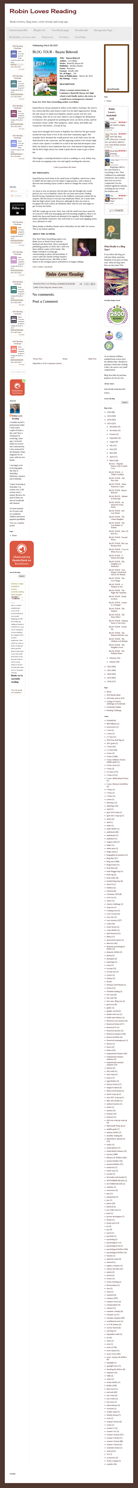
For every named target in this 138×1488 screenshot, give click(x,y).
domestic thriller (113, 952)
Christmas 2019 (113, 894)
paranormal (111, 1197)
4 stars (109, 753)
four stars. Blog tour (114, 1001)
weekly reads (112, 1412)
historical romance (114, 1034)
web (34, 267)
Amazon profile (18, 30)
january (109, 1068)
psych (109, 1233)
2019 (109, 678)
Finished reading (113, 991)
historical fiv (111, 1027)
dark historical (112, 933)
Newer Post (37, 359)
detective (110, 943)
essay (109, 965)
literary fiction (112, 1084)
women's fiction (113, 1435)
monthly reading (113, 1136)
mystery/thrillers (113, 1164)
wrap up (110, 1451)
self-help (110, 1331)
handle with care (113, 1014)
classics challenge (113, 904)
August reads (112, 842)
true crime (110, 1395)
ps (107, 1226)
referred (110, 1262)
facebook (48, 267)
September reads (113, 1334)
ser (108, 1338)
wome (109, 1425)
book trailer (111, 878)
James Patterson (115, 156)
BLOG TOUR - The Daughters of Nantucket (116, 564)
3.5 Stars (110, 750)
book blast (111, 868)
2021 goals (111, 743)
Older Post (92, 359)
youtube (110, 1464)
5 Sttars (109, 796)
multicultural (112, 1148)
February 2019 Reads (115, 985)
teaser (109, 1379)
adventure (110, 803)
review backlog (112, 1282)
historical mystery (114, 1031)
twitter (40, 267)
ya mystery (111, 1458)
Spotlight (110, 1363)
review (109, 1279)
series (61, 287)
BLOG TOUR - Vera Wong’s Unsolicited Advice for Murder (117, 572)
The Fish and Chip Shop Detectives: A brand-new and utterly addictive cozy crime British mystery (115, 139)
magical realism (113, 1088)
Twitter (64, 37)
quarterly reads (112, 1259)
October (113, 434)
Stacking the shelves (114, 1369)
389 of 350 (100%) (16, 126)
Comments (16, 196)
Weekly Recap (112, 1415)
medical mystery (113, 1104)
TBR (108, 1376)
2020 (109, 674)
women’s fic (111, 1431)
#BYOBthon (111, 724)
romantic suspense (114, 1318)
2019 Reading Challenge (17, 313)
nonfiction (111, 1167)
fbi (108, 982)
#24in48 (110, 720)
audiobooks (111, 835)
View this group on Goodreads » (16, 691)
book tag (110, 875)
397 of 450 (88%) (16, 156)
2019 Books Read (113, 695)
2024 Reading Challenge (17, 107)
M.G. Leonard (110, 203)
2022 (109, 667)
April (112, 457)
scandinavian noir (113, 1321)
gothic (109, 1008)
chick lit (110, 884)
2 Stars (109, 734)
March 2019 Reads (114, 1091)
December (114, 427)
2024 (109, 420)
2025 (109, 416)
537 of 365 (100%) (16, 332)
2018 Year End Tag (114, 740)
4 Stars (41, 287)
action (109, 799)
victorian (110, 1409)
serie (108, 1344)
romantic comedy (113, 1311)
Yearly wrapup (112, 1461)
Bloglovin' (40, 30)
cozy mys (110, 917)
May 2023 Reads (113, 1101)
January (113, 662)
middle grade (112, 1129)
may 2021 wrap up (114, 1097)
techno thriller (112, 1382)
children (110, 888)
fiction (109, 988)
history (109, 1044)
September (114, 438)
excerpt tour (111, 972)
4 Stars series (112, 765)
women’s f (111, 1428)
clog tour (110, 907)
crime (109, 924)
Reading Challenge (114, 710)
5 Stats (109, 793)
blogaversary (112, 865)
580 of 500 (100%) (16, 272)
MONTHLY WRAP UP (116, 1139)
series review (112, 1354)
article (109, 819)
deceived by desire (114, 940)
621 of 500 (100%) (16, 302)
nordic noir (111, 1171)
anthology (110, 806)
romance (55, 287)
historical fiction (113, 1024)
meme (109, 1107)
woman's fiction (113, 1422)
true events (111, 1399)
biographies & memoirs (116, 855)
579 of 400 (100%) (16, 243)
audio (109, 825)
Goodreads (81, 30)
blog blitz (110, 858)
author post (111, 848)
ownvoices (111, 1190)
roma (109, 1292)
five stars (110, 995)
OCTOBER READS (114, 1184)
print (108, 1213)
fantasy (109, 978)
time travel (111, 1389)
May (112, 453)
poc (108, 1200)
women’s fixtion (113, 1444)
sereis (109, 1341)
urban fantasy (112, 1405)
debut (109, 937)
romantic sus (111, 1315)
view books (21, 69)
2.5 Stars (110, 737)
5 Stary (109, 790)
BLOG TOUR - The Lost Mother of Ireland (116, 525)
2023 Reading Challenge (17, 137)
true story (110, 1402)
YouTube (80, 37)
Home (65, 359)
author (109, 845)
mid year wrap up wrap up (117, 1120)
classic (109, 901)
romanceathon (112, 1305)
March (112, 460)
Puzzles (110, 1256)
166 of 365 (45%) (16, 67)
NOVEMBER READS (115, 1181)
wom (108, 1418)
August (113, 442)
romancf (110, 1308)
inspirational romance (115, 1053)
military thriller (112, 1132)
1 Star (109, 730)
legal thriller (111, 1081)
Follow (107, 393)
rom (108, 1288)
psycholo (110, 1236)
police (109, 1203)
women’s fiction (113, 1441)
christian (110, 891)
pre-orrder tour (112, 1210)
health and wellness (114, 1018)
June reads (111, 1074)
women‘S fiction (113, 1438)
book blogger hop (113, 871)
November (114, 430)
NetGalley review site (22, 37)
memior (110, 1111)
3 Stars (109, 747)
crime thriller (112, 930)
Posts (14, 191)
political (110, 1207)
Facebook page (60, 30)
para (108, 1194)
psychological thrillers (115, 1252)
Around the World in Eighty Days (117, 125)
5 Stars (109, 775)
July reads (110, 1071)
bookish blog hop (113, 881)
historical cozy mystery (116, 1021)
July (111, 445)
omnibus (110, 1187)
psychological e (113, 1243)
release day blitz (113, 1269)
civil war (110, 897)
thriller (109, 1386)
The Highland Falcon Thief (116, 198)
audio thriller (112, 829)
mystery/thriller (113, 1161)
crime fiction (112, 927)
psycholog (111, 1239)
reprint (109, 1272)
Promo (109, 1220)
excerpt (109, 968)
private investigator (114, 1216)
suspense (110, 1373)
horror (109, 1047)
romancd (110, 1295)
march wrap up (112, 1094)
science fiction (112, 1328)
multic (109, 1145)
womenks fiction (113, 1448)
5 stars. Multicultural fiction (117, 778)
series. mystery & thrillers (117, 1357)
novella (109, 1174)
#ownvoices (111, 727)
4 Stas (109, 769)
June (112, 449)
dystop (109, 955)
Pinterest (47, 37)
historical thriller (113, 1037)
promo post (111, 1223)
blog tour (48, 287)
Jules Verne (109, 130)
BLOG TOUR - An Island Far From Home (116, 504)
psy (108, 1229)
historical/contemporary (116, 1040)
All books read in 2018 (115, 698)
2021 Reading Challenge (17, 253)
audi (108, 822)
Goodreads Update (114, 707)
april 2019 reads (113, 812)
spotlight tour (112, 1366)
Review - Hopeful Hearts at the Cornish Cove (118, 466)
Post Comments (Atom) (52, 363)
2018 (109, 681)
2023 (109, 423)
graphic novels (112, 1011)
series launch (112, 1351)
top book (110, 1392)
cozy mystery (112, 920)
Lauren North (115, 165)
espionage (110, 962)
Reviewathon (112, 1285)
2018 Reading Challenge (17, 342)
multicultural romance (115, 1151)
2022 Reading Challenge (17, 223)
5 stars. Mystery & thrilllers (117, 784)
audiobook (111, 832)
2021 (109, 670)
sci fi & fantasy (112, 1324)
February (113, 658)
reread (109, 1275)
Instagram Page (103, 30)
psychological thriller (115, 1249)
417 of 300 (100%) (16, 96)
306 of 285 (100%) (16, 362)
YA (108, 1454)
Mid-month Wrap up (115, 1126)
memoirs (110, 1117)
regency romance (113, 1266)
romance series (112, 1302)
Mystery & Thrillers (114, 1158)
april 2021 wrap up (114, 816)
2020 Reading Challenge (17, 283)
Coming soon (112, 911)
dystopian (110, 959)
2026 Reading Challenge (17, 47)
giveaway (110, 1004)
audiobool (110, 839)
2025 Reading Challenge (17, 77)
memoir (110, 1114)
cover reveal (111, 914)
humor (109, 1050)
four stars (110, 998)
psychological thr (113, 1246)
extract (109, 975)
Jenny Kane (109, 147)
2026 (109, 412)
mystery (110, 1154)
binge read (111, 852)
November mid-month (115, 1177)
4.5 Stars (110, 772)
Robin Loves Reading (43, 11)
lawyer (109, 1078)
